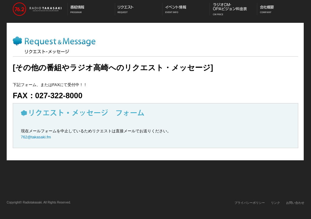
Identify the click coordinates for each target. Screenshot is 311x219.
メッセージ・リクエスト (138, 10)
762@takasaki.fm (36, 137)
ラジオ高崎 (37, 10)
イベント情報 (186, 10)
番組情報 (91, 10)
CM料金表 (233, 10)
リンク (275, 202)
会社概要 (280, 10)
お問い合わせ (295, 202)
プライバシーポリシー (249, 202)
